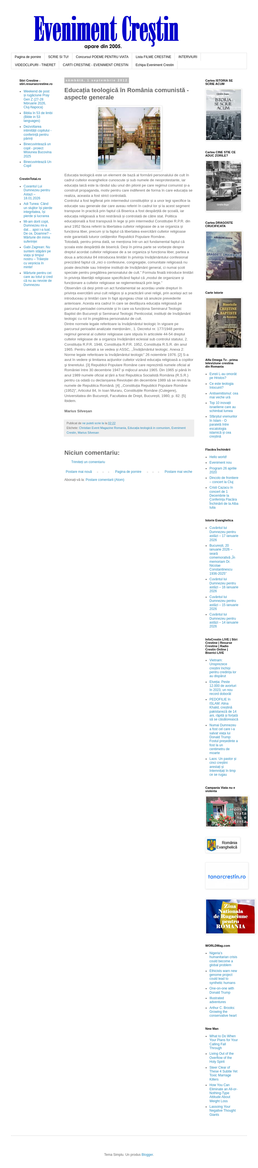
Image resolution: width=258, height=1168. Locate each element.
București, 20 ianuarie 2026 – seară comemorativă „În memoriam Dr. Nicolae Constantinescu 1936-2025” (222, 560)
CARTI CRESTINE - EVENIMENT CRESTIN (95, 65)
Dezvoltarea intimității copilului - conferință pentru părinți (38, 132)
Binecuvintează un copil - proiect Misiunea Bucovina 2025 (38, 150)
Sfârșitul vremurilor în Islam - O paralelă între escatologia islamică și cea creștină (223, 426)
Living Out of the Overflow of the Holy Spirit (221, 1058)
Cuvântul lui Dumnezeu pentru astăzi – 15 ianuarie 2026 (223, 603)
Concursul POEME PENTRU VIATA (102, 57)
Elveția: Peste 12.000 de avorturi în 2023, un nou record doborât (222, 688)
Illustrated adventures (217, 1000)
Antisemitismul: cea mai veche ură (223, 395)
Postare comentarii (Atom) (105, 480)
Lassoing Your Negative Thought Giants (222, 1111)
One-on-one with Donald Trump (221, 990)
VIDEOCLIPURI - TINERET (35, 65)
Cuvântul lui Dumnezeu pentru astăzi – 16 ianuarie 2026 (223, 585)
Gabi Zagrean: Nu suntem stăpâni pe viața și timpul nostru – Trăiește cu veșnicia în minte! (37, 257)
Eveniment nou (220, 462)
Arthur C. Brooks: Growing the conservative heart (223, 1012)
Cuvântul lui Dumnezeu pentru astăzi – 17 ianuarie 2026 (223, 534)
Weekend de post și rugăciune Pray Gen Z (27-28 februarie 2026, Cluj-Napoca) (36, 99)
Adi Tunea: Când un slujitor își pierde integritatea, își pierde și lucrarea (38, 210)
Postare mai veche (178, 472)
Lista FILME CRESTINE (153, 57)
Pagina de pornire (28, 57)
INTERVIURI (187, 57)
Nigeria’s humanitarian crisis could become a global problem (223, 959)
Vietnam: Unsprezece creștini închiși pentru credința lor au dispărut (222, 668)
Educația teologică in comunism (149, 427)
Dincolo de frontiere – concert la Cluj (223, 480)
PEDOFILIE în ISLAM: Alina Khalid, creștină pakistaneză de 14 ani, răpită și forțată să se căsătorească (223, 709)
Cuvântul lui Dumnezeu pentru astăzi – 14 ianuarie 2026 (223, 620)
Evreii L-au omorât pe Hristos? (223, 376)
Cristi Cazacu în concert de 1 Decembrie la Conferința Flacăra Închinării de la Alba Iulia (223, 497)
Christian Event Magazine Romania (102, 427)
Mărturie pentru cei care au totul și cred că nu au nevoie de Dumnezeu (38, 279)
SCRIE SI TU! (58, 57)
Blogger (147, 1155)
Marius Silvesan (88, 432)
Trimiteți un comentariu (88, 462)
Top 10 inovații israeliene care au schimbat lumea (222, 407)
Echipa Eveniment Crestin (155, 65)
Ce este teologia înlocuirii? (221, 386)
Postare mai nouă (79, 472)
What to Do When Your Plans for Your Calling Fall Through (223, 1042)
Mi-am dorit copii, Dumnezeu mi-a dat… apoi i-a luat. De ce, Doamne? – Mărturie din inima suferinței (37, 231)
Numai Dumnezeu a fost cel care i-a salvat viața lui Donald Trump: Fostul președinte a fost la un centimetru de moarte (223, 739)
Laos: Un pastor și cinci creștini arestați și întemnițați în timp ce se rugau (222, 767)
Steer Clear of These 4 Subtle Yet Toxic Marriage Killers (223, 1073)
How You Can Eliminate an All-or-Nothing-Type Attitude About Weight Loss (223, 1093)
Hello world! (218, 457)
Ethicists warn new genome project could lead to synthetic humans (223, 977)
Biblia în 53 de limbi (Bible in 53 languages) (38, 117)
